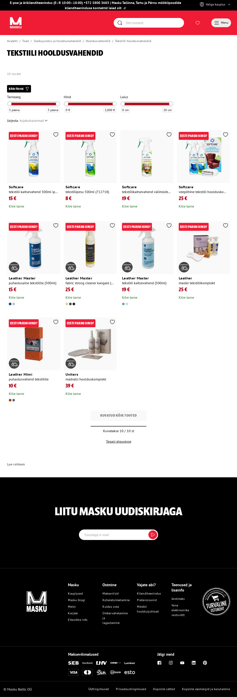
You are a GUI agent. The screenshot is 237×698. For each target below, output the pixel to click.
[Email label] (118, 536)
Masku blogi (76, 601)
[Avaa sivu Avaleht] (16, 23)
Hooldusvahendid (98, 42)
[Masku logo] (26, 600)
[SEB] (73, 664)
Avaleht (12, 42)
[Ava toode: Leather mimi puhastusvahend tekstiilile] (33, 361)
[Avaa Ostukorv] (206, 23)
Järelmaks (178, 600)
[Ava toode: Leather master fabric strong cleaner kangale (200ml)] (90, 265)
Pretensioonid (147, 601)
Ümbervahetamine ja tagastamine (112, 619)
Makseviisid (110, 595)
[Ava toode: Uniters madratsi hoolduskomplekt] (90, 358)
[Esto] (129, 673)
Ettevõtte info (78, 621)
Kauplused (75, 595)
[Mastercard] (87, 673)
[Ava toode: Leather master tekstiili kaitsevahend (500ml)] (146, 265)
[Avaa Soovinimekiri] (198, 23)
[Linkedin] (193, 664)
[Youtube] (182, 664)
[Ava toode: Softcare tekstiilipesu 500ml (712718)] (90, 171)
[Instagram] (171, 664)
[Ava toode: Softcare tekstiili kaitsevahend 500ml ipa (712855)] (33, 171)
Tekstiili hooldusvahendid (133, 42)
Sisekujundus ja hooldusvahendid (57, 42)
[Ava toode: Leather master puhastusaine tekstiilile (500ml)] (33, 265)
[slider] (9, 105)
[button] (19, 89)
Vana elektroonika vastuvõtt (180, 611)
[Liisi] (101, 673)
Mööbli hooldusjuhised (147, 610)
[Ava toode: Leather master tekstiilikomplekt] (203, 262)
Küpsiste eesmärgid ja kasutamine (206, 690)
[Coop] (115, 664)
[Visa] (73, 673)
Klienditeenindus (147, 595)
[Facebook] (159, 664)
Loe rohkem (16, 465)
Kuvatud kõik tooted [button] (118, 416)
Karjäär (73, 614)
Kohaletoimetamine (112, 601)
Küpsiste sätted (164, 690)
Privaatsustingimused (131, 690)
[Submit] (152, 535)
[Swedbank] (87, 663)
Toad (25, 42)
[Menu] (221, 23)
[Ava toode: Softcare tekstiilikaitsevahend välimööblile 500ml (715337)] (146, 171)
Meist (71, 608)
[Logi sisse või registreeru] (190, 23)
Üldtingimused (98, 690)
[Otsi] (155, 23)
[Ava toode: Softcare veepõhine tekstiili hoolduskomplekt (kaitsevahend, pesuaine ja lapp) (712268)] (203, 171)
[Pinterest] (205, 664)
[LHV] (101, 664)
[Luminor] (129, 664)
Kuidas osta (110, 608)
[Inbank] (115, 673)
